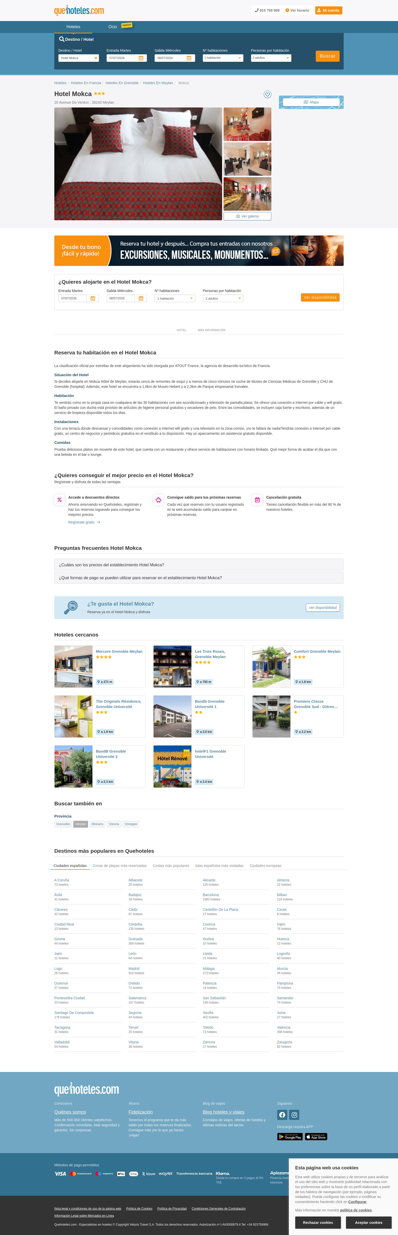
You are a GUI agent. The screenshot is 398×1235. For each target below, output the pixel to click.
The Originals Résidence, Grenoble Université (118, 704)
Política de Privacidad (172, 1208)
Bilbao (282, 895)
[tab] (199, 564)
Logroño (283, 954)
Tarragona (62, 1027)
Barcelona (211, 895)
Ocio (113, 27)
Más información (211, 330)
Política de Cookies (139, 1208)
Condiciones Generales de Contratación (219, 1208)
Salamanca (137, 998)
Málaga (208, 969)
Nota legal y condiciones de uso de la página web (87, 1208)
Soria (281, 1013)
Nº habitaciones (215, 50)
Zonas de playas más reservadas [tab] (119, 866)
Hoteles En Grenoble (122, 83)
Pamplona (285, 983)
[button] (328, 10)
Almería (283, 880)
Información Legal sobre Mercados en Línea (84, 1216)
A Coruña (61, 880)
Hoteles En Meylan (158, 83)
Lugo (58, 969)
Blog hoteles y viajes (223, 1112)
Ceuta (282, 909)
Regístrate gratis (84, 522)
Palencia (210, 983)
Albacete (135, 880)
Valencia (284, 1027)
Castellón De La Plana (220, 909)
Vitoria (134, 1042)
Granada (135, 939)
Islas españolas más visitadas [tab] (219, 866)
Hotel (181, 330)
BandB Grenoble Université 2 (111, 754)
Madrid (134, 969)
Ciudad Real (64, 924)
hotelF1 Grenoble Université (210, 754)
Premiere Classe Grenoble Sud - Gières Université (314, 704)
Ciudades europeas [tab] (265, 866)
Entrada (119, 50)
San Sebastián (214, 998)
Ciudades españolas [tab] (70, 866)
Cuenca (209, 924)
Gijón (281, 924)
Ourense (61, 983)
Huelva (208, 939)
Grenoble (63, 824)
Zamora (209, 1042)
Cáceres (61, 909)
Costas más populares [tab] (171, 866)
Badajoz (135, 895)
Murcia (282, 969)
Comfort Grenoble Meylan (317, 651)
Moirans (97, 824)
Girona (59, 939)
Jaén (58, 954)
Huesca (283, 939)
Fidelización (141, 1112)
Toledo (208, 1027)
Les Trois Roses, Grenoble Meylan (210, 654)
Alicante (209, 880)
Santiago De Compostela (74, 1013)
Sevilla (208, 1013)
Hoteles (60, 83)
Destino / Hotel (70, 50)
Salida (168, 50)
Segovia (135, 1013)
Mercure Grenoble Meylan (119, 651)
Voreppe (131, 824)
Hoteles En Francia (86, 83)
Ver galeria (247, 216)
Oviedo (134, 983)
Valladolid (62, 1042)
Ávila (58, 895)
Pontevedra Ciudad (69, 998)
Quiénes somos (70, 1112)
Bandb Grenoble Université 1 (210, 704)
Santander (285, 998)
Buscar (328, 56)
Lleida (207, 954)
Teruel (133, 1027)
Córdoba (135, 924)
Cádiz (133, 909)
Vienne (114, 824)
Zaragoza (284, 1042)
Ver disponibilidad (320, 297)
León (133, 954)
